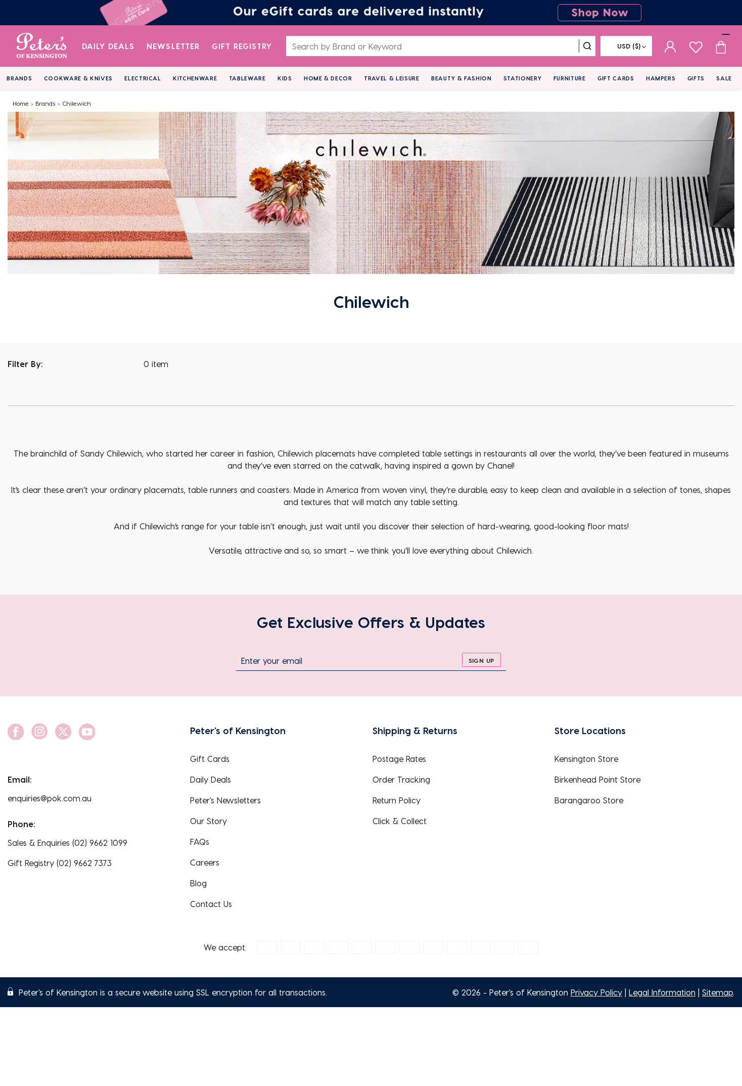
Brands (19, 78)
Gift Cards (615, 78)
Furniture (569, 78)
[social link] (16, 731)
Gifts (696, 78)
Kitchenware (195, 78)
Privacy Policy (596, 992)
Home (21, 103)
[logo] (42, 46)
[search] (587, 46)
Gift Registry (242, 46)
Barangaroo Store (588, 800)
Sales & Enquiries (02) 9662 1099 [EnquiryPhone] (67, 842)
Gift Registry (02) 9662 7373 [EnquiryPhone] (60, 863)
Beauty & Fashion (461, 78)
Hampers (661, 78)
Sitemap (717, 992)
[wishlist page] (696, 46)
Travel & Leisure (392, 78)
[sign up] (481, 660)
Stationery (522, 78)
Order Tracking (401, 779)
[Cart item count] (720, 46)
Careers (204, 862)
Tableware (247, 78)
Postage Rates (399, 758)
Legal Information (662, 992)
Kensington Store (586, 758)
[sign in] (670, 46)
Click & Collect (400, 821)
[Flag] (626, 46)
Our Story (208, 821)
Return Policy (397, 800)
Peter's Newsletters (225, 800)
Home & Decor (328, 78)
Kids (284, 78)
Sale (724, 78)
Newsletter (173, 46)
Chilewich (76, 103)
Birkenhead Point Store (597, 779)
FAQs (199, 841)
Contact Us (211, 904)
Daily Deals (108, 46)
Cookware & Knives (78, 78)
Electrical (142, 78)
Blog (198, 883)
